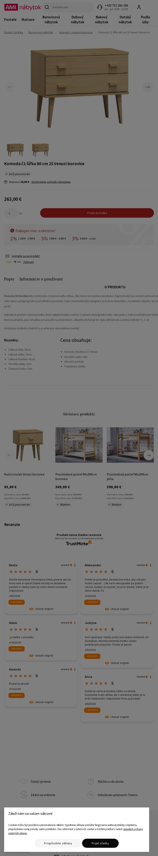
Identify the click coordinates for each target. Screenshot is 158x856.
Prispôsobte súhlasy (58, 843)
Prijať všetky (100, 843)
